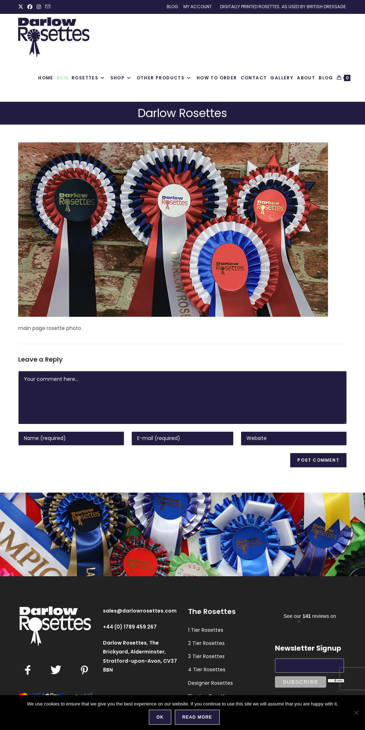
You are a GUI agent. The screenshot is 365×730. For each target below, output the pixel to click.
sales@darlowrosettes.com (140, 610)
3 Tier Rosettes (206, 656)
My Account (197, 7)
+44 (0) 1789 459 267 (130, 626)
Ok (159, 717)
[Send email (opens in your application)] (47, 6)
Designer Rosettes (210, 683)
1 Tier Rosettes (205, 630)
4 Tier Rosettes (206, 669)
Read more (197, 717)
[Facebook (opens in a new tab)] (30, 6)
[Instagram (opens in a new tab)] (39, 6)
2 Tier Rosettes (206, 643)
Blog (172, 7)
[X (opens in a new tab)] (21, 6)
